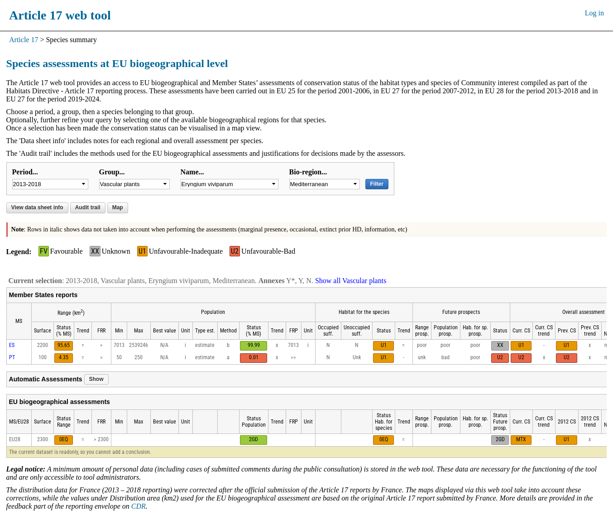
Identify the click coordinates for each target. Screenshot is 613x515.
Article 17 (23, 39)
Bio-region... (308, 172)
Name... (192, 172)
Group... (112, 172)
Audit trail (88, 207)
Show (96, 379)
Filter (376, 184)
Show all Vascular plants (350, 280)
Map (117, 207)
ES (11, 345)
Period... (25, 172)
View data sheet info (37, 207)
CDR (138, 506)
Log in (594, 13)
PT (12, 357)
